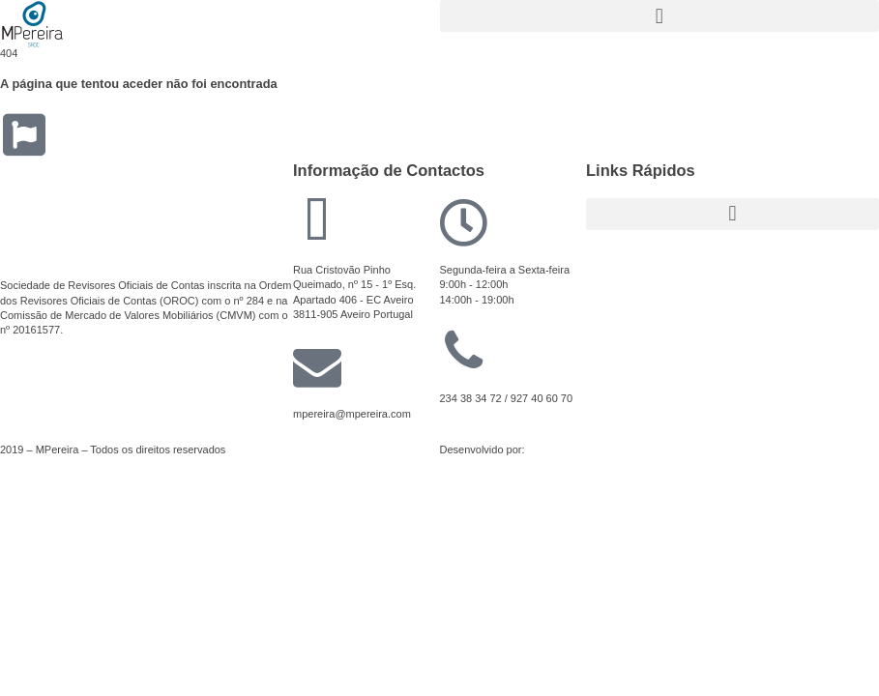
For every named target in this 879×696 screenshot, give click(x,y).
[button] (660, 16)
